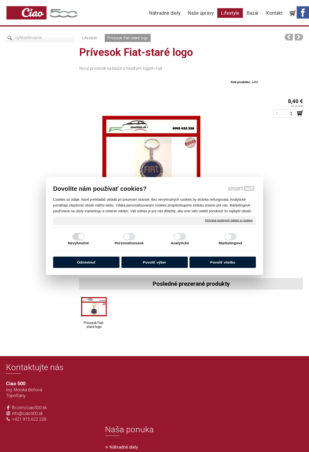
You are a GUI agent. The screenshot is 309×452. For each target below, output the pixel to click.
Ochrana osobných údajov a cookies (229, 220)
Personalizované (129, 243)
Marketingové (230, 243)
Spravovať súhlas (226, 440)
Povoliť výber (154, 262)
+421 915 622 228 (29, 419)
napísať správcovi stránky (141, 440)
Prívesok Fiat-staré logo (94, 325)
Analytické (180, 243)
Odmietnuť (86, 262)
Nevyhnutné (78, 243)
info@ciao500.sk (27, 413)
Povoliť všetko (222, 262)
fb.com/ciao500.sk (29, 407)
